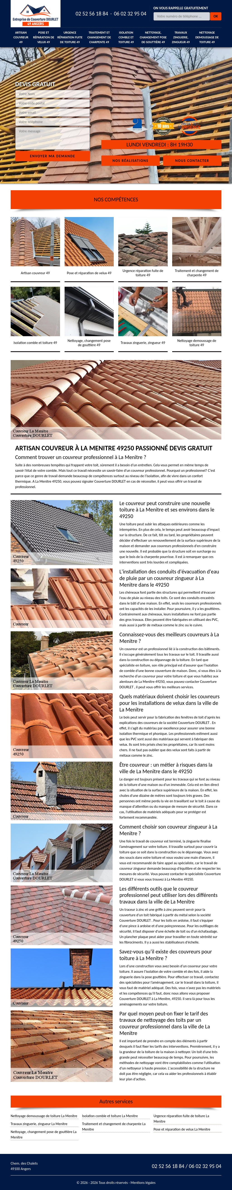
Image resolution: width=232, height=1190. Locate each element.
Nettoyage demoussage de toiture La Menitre (44, 1116)
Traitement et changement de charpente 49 (99, 37)
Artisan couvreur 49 (20, 37)
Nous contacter (192, 160)
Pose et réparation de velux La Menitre (182, 1129)
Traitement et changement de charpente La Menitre (113, 1126)
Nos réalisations (130, 160)
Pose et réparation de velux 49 (43, 37)
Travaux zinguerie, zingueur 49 (181, 37)
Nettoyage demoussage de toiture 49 (207, 37)
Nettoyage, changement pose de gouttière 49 (153, 37)
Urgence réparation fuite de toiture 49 (69, 37)
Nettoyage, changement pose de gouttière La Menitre (44, 1134)
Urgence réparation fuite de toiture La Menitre (181, 1118)
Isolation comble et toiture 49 (126, 37)
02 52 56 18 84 (92, 13)
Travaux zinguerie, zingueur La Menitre (39, 1124)
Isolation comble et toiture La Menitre (110, 1116)
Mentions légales (142, 1182)
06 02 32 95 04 (130, 13)
